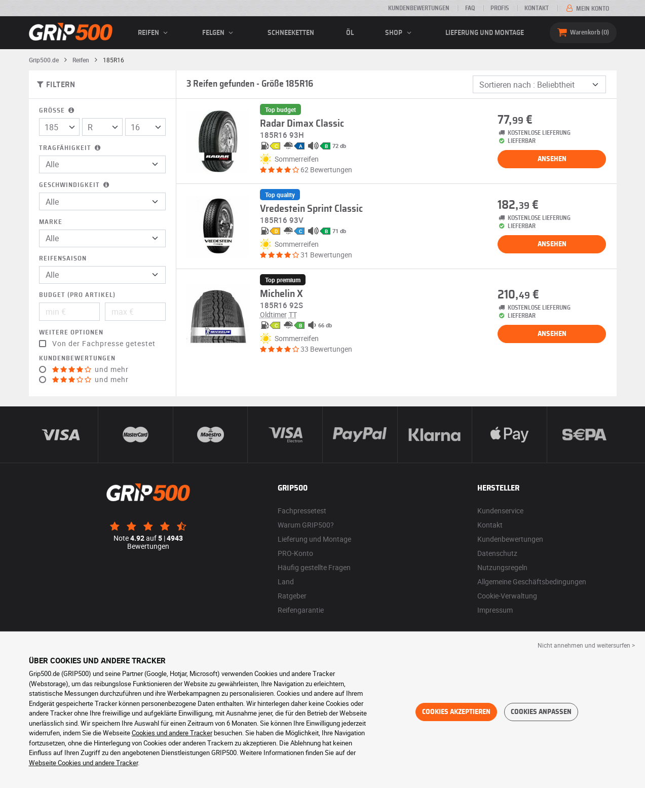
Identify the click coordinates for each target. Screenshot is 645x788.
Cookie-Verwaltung (507, 596)
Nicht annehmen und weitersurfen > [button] (586, 645)
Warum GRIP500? (306, 525)
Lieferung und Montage (484, 32)
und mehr (90, 369)
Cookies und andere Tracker (172, 732)
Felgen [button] (219, 32)
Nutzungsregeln (502, 567)
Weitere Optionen (71, 332)
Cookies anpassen (541, 712)
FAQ (470, 8)
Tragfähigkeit (70, 148)
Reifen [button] (154, 32)
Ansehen (552, 159)
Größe (57, 110)
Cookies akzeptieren (456, 712)
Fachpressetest (302, 510)
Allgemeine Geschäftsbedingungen (531, 581)
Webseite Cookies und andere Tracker (83, 762)
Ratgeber (292, 596)
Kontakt (536, 8)
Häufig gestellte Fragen (314, 567)
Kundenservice (500, 510)
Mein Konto (586, 8)
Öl (350, 32)
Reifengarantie (301, 610)
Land (286, 581)
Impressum (495, 610)
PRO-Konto (295, 553)
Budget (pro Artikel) (77, 295)
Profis (499, 8)
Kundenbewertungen (418, 8)
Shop (399, 32)
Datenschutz (497, 553)
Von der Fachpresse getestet (104, 343)
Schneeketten (291, 32)
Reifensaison (63, 258)
